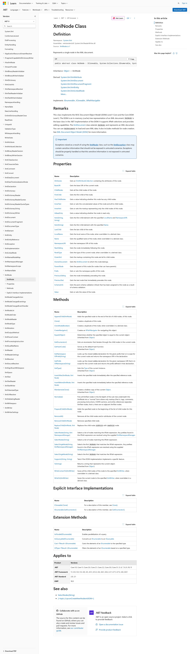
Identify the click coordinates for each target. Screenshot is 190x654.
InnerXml (57, 208)
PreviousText (59, 280)
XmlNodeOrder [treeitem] (10, 315)
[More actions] (134, 18)
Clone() (57, 321)
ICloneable (80, 100)
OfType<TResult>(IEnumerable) (66, 548)
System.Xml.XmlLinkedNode (72, 90)
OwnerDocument (60, 262)
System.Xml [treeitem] (9, 31)
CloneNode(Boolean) (62, 326)
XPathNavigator (91, 330)
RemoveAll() (58, 416)
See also (158, 45)
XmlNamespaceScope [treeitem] (13, 266)
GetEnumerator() (60, 342)
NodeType (58, 252)
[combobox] (19, 21)
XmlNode (94, 144)
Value (56, 292)
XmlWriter (120, 471)
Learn (56, 18)
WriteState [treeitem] (9, 137)
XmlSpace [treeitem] (8, 372)
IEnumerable (69, 100)
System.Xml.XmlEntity (70, 87)
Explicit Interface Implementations (167, 35)
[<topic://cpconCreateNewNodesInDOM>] (76, 598)
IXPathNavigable (93, 100)
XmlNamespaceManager (126, 435)
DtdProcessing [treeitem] (10, 40)
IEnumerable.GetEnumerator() (65, 510)
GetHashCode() (60, 347)
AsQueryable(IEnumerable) (64, 539)
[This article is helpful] (173, 53)
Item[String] (58, 225)
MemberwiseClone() (61, 389)
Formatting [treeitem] (9, 49)
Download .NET (180, 10)
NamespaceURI (121, 218)
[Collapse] (35, 16)
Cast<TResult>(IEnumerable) (65, 543)
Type (86, 368)
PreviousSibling (60, 275)
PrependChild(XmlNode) (63, 409)
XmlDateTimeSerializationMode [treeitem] (16, 182)
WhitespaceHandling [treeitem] (12, 133)
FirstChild (57, 194)
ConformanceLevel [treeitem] (12, 36)
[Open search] (178, 3)
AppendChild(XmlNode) (63, 316)
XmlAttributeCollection (84, 181)
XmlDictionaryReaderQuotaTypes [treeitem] (17, 204)
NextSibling (58, 248)
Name (106, 225)
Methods (158, 32)
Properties (159, 29)
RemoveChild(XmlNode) (63, 421)
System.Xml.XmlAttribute (71, 77)
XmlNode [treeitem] (10, 279)
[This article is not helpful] (176, 53)
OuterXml (58, 257)
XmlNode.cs (64, 46)
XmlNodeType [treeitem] (10, 323)
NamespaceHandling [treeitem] (12, 102)
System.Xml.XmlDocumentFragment (76, 84)
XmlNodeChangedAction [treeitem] (14, 297)
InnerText (57, 204)
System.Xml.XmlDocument (72, 80)
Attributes (58, 181)
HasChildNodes (60, 199)
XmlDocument (79, 125)
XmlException (120, 144)
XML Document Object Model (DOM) (72, 132)
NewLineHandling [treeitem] (11, 111)
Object (66, 71)
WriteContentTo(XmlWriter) (64, 471)
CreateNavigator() (60, 330)
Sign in (184, 3)
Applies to (159, 42)
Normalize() (58, 397)
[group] (95, 63)
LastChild (57, 229)
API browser (71, 18)
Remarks (158, 26)
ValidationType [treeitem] (10, 129)
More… (64, 94)
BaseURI (57, 185)
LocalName (108, 218)
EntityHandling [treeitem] (10, 45)
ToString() (58, 464)
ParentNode (58, 266)
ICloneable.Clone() (61, 505)
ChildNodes (58, 190)
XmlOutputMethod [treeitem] (12, 332)
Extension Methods (162, 38)
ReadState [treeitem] (8, 120)
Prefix (56, 271)
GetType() (57, 368)
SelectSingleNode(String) (63, 454)
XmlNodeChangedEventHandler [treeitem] (16, 306)
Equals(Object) (59, 335)
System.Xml (67, 40)
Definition (159, 22)
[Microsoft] (4, 3)
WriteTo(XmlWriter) (61, 478)
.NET (62, 18)
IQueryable (110, 539)
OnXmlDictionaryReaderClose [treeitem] (16, 115)
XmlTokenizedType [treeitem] (11, 390)
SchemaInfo (58, 285)
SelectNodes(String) (61, 440)
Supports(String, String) (63, 459)
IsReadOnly (58, 213)
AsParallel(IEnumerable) (63, 534)
